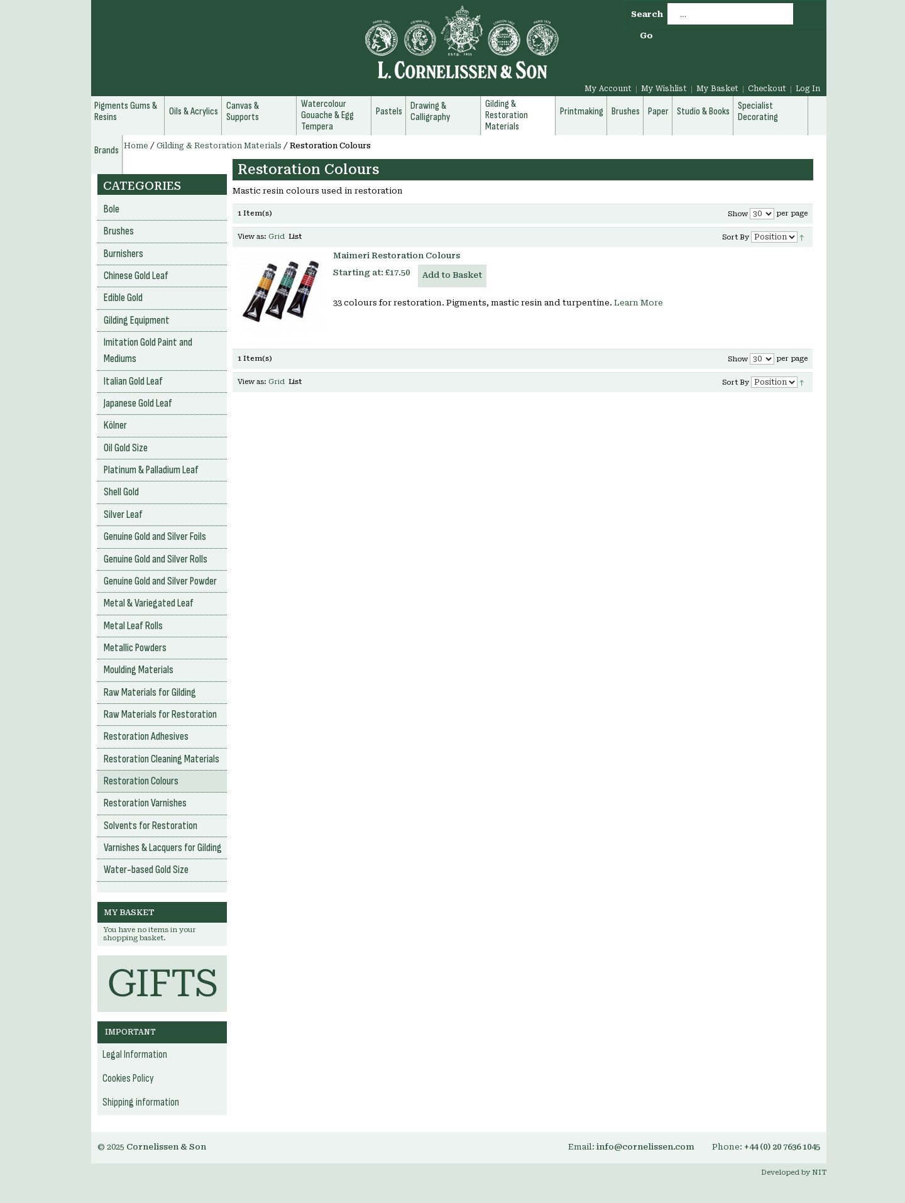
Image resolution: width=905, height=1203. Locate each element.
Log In (808, 88)
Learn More (638, 302)
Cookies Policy (128, 1078)
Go (646, 35)
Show (738, 214)
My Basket (717, 88)
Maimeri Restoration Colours (396, 255)
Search (647, 14)
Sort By (735, 237)
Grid (276, 237)
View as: (252, 237)
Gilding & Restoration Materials (219, 145)
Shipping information (140, 1102)
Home (136, 145)
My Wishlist (664, 88)
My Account (608, 88)
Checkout (767, 88)
